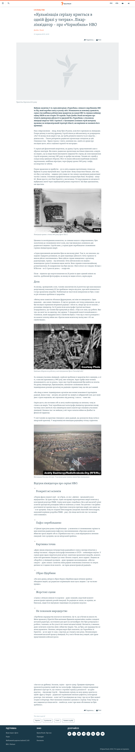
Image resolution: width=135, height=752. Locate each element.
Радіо (8, 737)
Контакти (40, 740)
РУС (111, 3)
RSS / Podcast (10, 744)
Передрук (40, 737)
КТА (117, 3)
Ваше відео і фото (12, 733)
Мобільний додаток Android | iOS (17, 740)
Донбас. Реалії (39, 30)
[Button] (89, 40)
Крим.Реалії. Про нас (44, 733)
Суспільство (39, 10)
